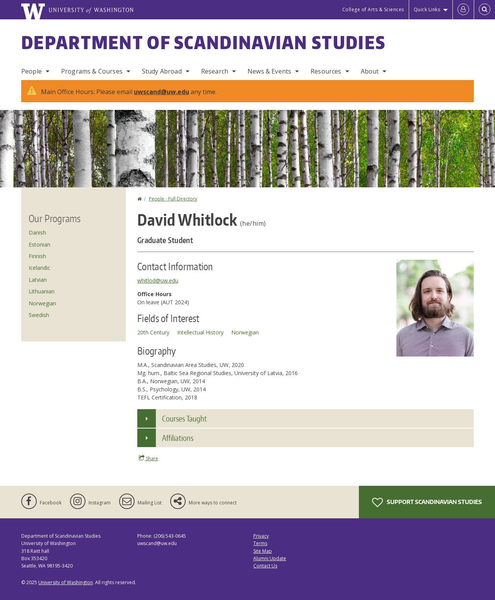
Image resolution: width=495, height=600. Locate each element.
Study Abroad (162, 71)
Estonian (39, 244)
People (31, 71)
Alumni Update (269, 558)
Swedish (39, 315)
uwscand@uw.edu (161, 91)
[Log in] (463, 9)
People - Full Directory (173, 198)
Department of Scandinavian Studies (203, 42)
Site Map (262, 551)
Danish (37, 232)
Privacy (261, 536)
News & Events (269, 71)
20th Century (153, 332)
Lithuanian (42, 291)
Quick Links (427, 9)
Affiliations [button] (177, 438)
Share (148, 458)
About (370, 71)
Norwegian (245, 332)
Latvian (38, 279)
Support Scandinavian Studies (427, 502)
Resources (326, 71)
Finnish (37, 256)
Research (214, 71)
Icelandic (39, 267)
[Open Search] (484, 9)
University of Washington (65, 582)
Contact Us (265, 565)
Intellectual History (200, 332)
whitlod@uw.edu (157, 280)
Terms (260, 543)
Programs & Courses (92, 71)
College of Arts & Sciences (373, 9)
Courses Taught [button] (184, 418)
